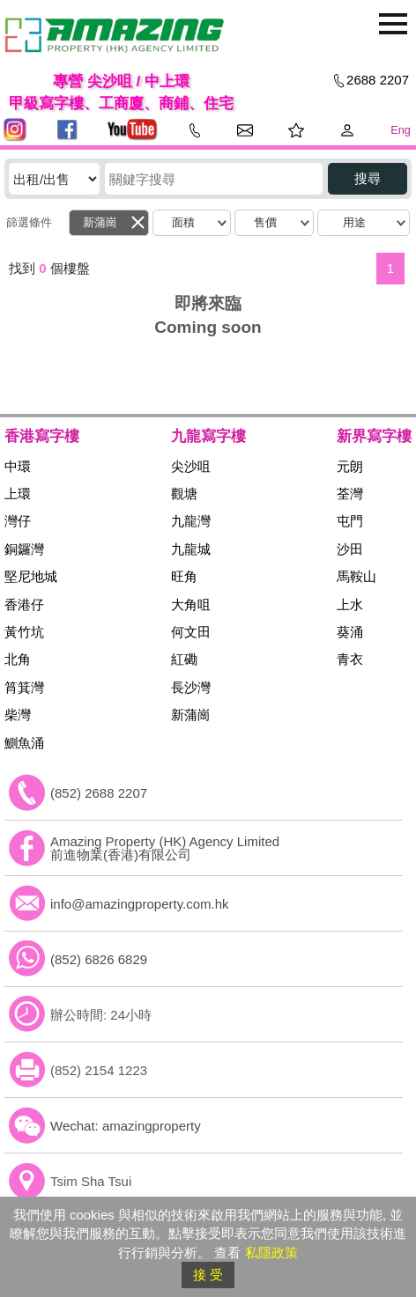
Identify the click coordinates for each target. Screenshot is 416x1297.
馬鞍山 (356, 576)
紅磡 (184, 659)
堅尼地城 (30, 576)
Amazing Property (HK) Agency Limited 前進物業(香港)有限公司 (164, 848)
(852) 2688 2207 (98, 792)
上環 (17, 493)
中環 (17, 466)
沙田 (350, 549)
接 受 (208, 1274)
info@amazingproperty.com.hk (139, 903)
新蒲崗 (100, 222)
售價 (265, 222)
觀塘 (184, 493)
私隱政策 (271, 1252)
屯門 (350, 520)
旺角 (184, 576)
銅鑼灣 (24, 549)
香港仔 (24, 604)
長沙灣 (191, 687)
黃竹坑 (24, 631)
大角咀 (191, 604)
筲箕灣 (24, 687)
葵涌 (350, 631)
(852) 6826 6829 (98, 959)
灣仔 (17, 520)
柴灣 (17, 714)
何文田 (191, 631)
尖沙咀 (191, 466)
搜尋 (367, 178)
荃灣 (350, 493)
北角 (17, 659)
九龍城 (191, 549)
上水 (350, 604)
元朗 (350, 466)
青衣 (350, 659)
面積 (183, 222)
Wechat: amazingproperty (125, 1125)
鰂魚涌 (24, 742)
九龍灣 (191, 520)
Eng (400, 129)
